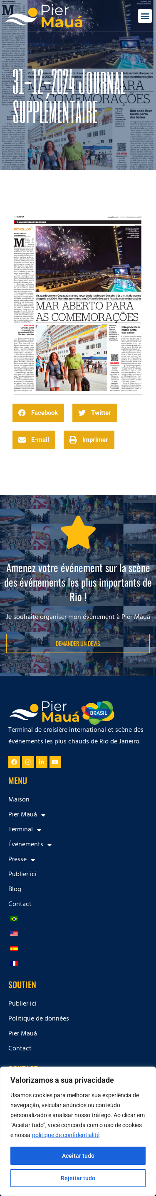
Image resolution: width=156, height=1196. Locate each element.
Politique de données (38, 1019)
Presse (21, 860)
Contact (20, 905)
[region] (78, 1131)
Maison (19, 800)
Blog (14, 890)
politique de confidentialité (65, 1135)
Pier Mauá (26, 815)
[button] (145, 16)
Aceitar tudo (78, 1155)
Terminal (24, 830)
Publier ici (22, 875)
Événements (30, 845)
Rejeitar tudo (78, 1178)
